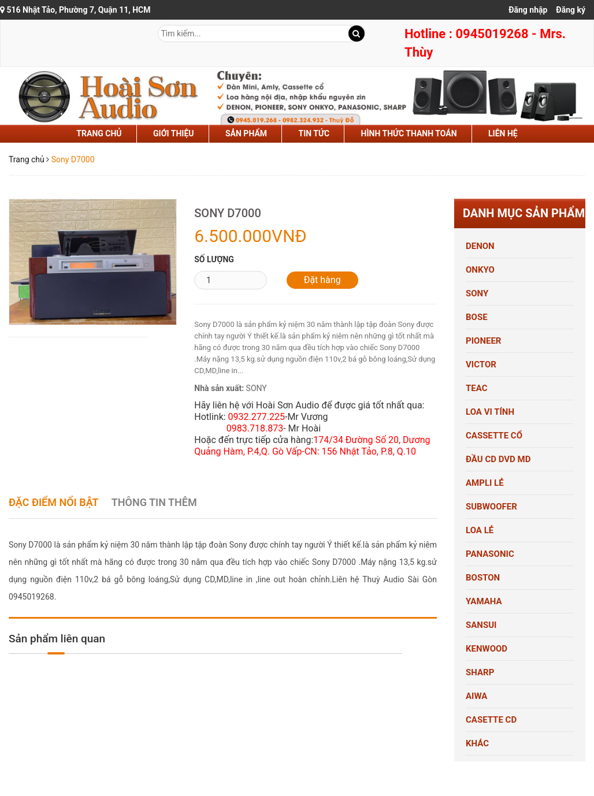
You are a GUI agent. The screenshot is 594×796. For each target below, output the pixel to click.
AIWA (476, 696)
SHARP (480, 672)
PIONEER (483, 341)
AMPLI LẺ (485, 483)
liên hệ (503, 133)
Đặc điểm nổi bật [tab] (54, 502)
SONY (477, 293)
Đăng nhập (527, 9)
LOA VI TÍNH (490, 412)
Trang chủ (98, 133)
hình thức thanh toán (409, 133)
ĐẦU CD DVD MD (498, 459)
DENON (480, 246)
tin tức (314, 133)
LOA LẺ (479, 530)
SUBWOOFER (491, 506)
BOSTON (483, 577)
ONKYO (480, 270)
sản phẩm (246, 133)
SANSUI (481, 625)
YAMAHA (484, 601)
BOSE (477, 317)
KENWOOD (486, 649)
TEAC (477, 388)
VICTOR (481, 364)
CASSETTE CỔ (494, 435)
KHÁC (477, 743)
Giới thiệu (173, 133)
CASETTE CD (491, 720)
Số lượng (214, 259)
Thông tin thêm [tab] (154, 502)
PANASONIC (490, 554)
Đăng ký (570, 9)
